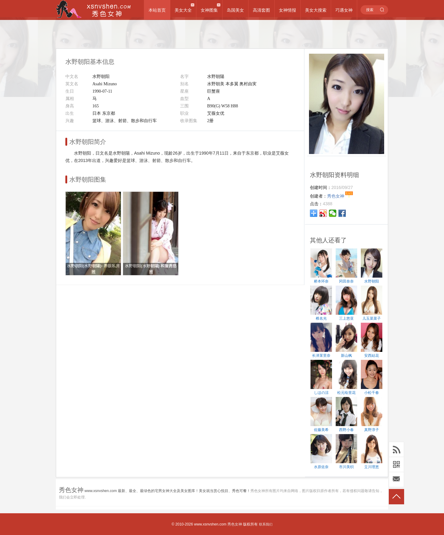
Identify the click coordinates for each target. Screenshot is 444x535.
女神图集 (209, 10)
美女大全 (183, 10)
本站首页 (157, 10)
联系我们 (265, 524)
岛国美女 (235, 10)
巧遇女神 (344, 10)
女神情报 (287, 10)
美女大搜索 (315, 10)
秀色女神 (234, 524)
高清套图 (261, 10)
